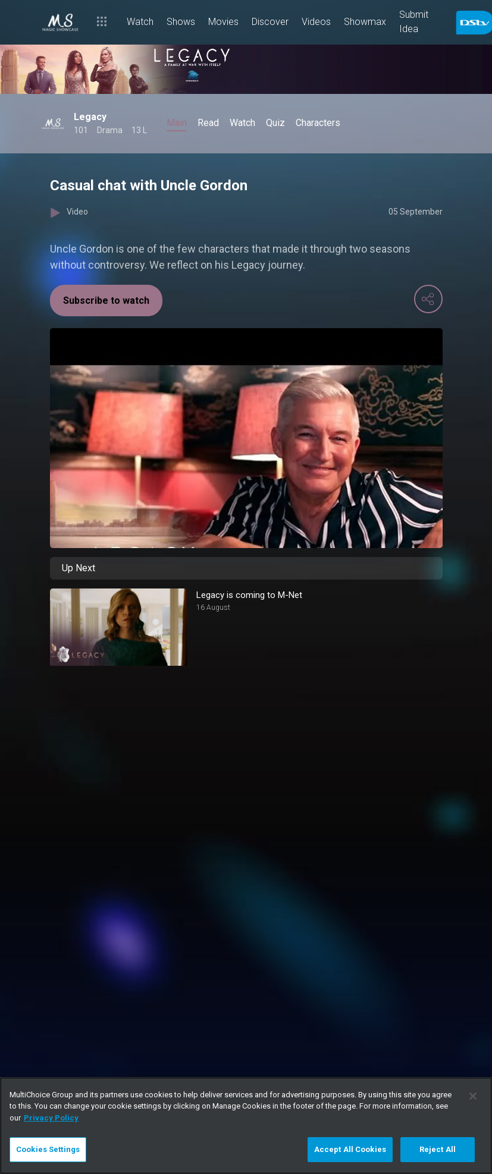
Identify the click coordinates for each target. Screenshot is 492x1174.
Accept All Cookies (350, 1149)
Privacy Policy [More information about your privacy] (51, 1117)
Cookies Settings (48, 1149)
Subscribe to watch (106, 300)
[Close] (473, 1096)
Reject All (437, 1149)
